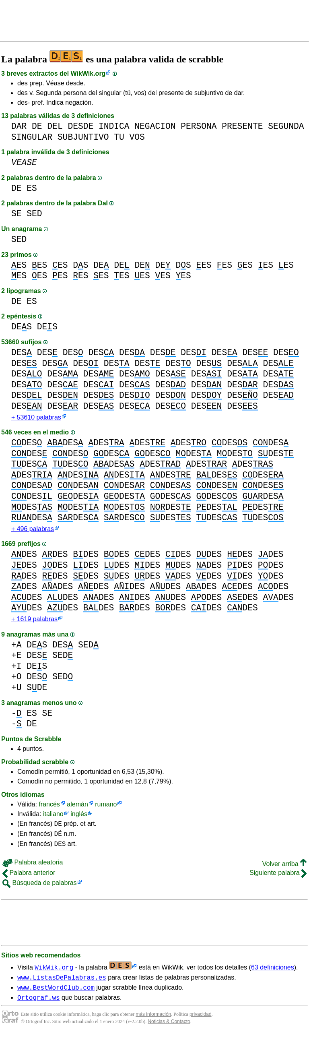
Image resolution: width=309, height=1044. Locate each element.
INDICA (114, 126)
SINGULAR (31, 137)
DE (37, 126)
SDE (37, 690)
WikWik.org (88, 73)
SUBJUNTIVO (83, 137)
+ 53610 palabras (36, 418)
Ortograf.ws (38, 1007)
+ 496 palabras (32, 530)
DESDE (80, 126)
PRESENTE (242, 126)
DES (21, 327)
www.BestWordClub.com (56, 995)
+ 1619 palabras (34, 621)
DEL (54, 126)
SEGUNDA (286, 126)
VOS (137, 137)
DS (80, 265)
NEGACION (154, 126)
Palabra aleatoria (32, 868)
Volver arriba (284, 869)
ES (32, 188)
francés (49, 806)
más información (153, 1024)
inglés (78, 816)
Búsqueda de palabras (39, 888)
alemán (77, 806)
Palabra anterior (28, 878)
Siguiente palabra (278, 878)
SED (34, 213)
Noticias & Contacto (169, 1031)
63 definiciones (272, 973)
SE (16, 213)
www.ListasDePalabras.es (61, 984)
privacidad (201, 1024)
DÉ (58, 838)
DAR (19, 126)
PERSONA (198, 126)
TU (119, 137)
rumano (106, 806)
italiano (53, 816)
